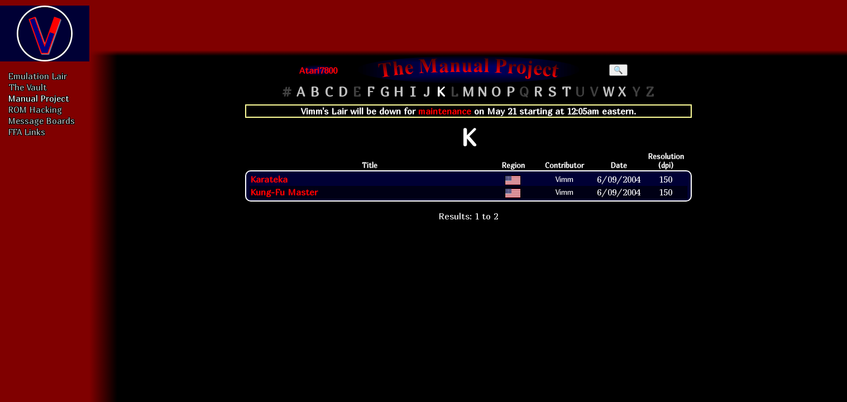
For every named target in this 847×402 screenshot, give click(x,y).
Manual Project (38, 98)
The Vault (27, 87)
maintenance (444, 111)
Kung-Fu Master (284, 192)
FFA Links (26, 132)
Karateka (269, 179)
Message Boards (41, 121)
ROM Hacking (35, 109)
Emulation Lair (37, 76)
